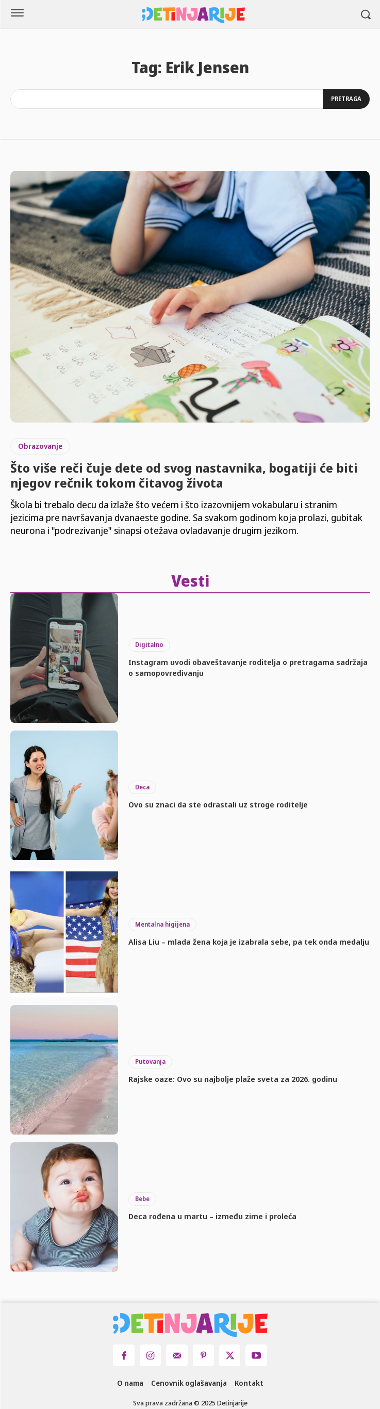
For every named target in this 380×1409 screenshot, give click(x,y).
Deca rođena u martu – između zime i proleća (212, 1216)
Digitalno (149, 644)
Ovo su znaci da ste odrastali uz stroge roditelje (218, 804)
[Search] (346, 99)
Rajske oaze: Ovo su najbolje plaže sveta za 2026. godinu (232, 1079)
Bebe (142, 1198)
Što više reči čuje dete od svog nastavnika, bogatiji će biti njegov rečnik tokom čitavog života (184, 475)
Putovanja (150, 1061)
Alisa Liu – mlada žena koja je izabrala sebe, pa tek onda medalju (248, 941)
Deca (142, 787)
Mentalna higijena (162, 924)
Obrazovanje (40, 446)
